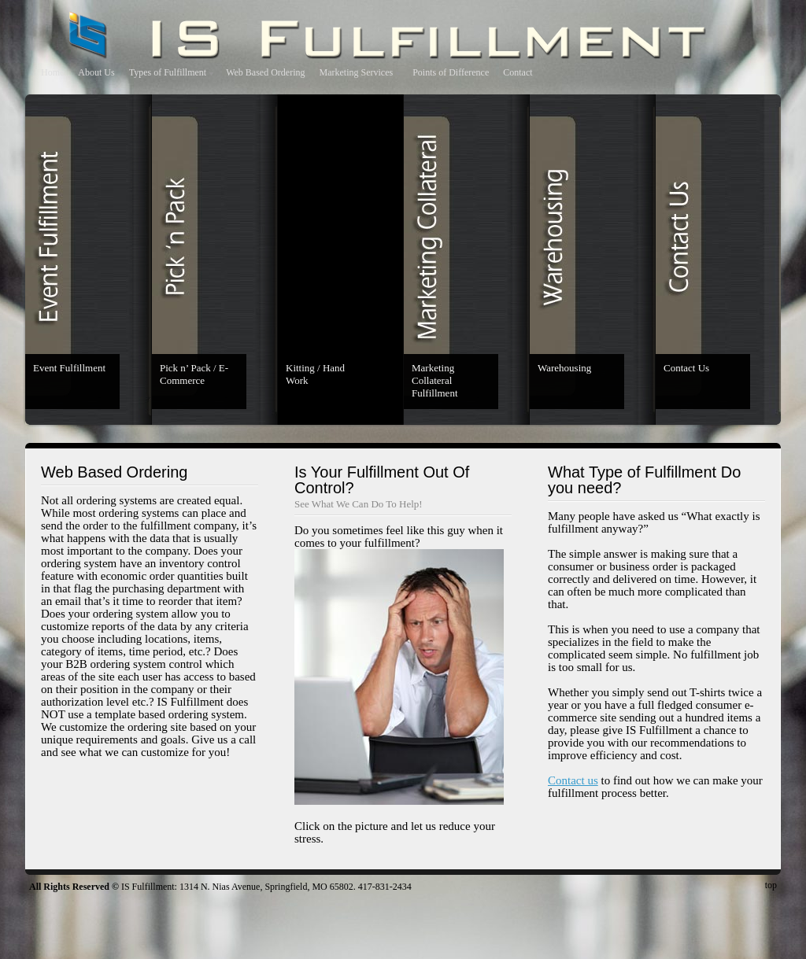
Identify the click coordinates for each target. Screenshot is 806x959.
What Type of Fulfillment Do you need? (644, 479)
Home (52, 72)
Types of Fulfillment (167, 72)
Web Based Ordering (265, 72)
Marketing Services (357, 72)
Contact (517, 72)
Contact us (573, 780)
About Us (96, 72)
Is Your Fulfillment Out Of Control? (381, 479)
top (771, 885)
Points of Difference (450, 72)
